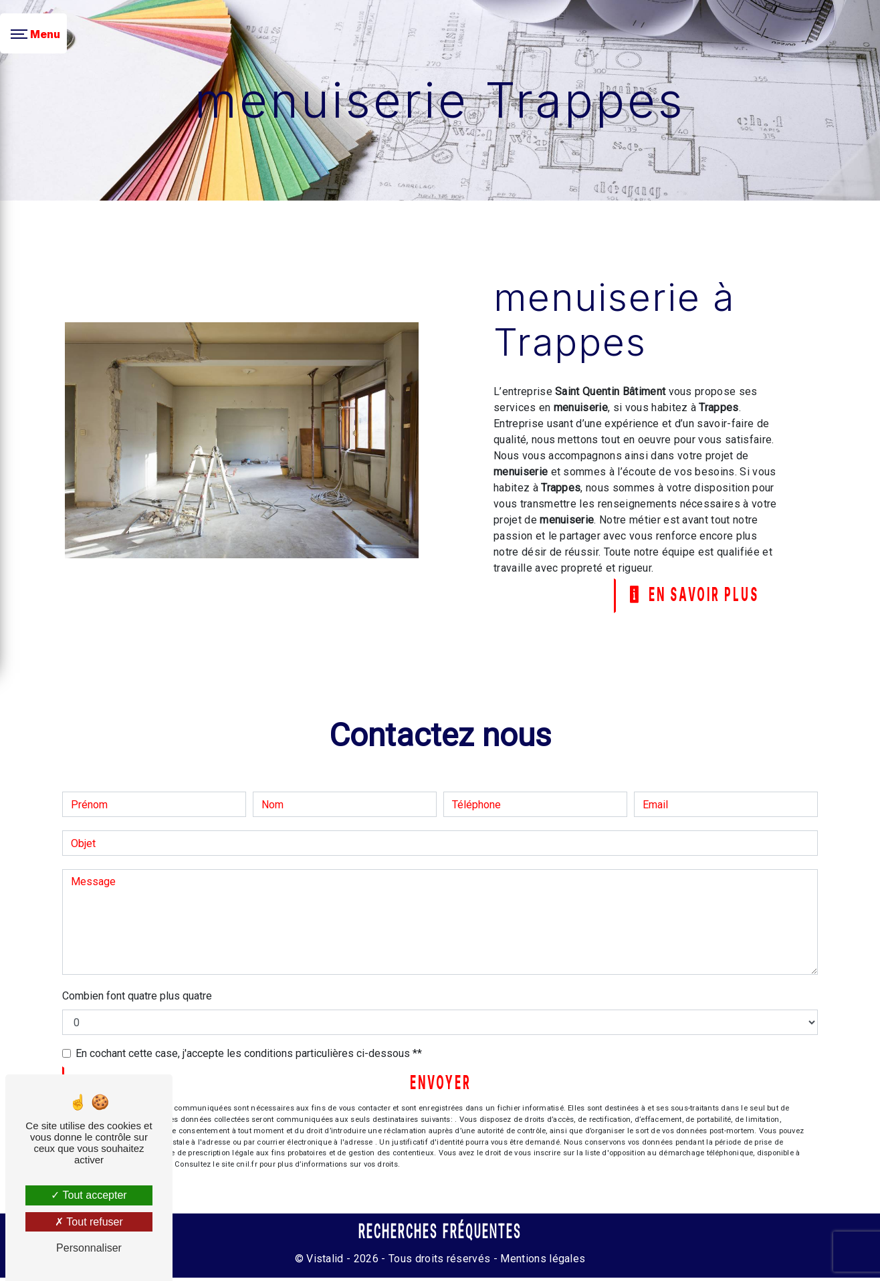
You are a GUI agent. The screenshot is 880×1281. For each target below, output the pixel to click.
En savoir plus (689, 596)
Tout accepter (88, 1195)
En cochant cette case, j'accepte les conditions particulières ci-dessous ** (249, 1054)
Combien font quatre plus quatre (137, 997)
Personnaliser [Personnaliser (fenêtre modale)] (89, 1248)
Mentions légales (541, 1262)
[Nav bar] (33, 33)
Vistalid (325, 1262)
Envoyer (440, 1085)
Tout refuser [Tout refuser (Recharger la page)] (89, 1222)
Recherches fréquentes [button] (440, 1235)
